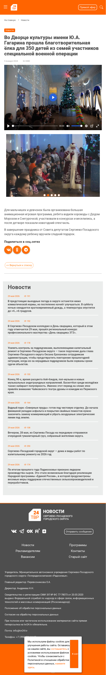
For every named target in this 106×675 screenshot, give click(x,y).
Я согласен (75, 654)
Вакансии (28, 557)
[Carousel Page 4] (55, 195)
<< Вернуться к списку (19, 265)
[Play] (8, 126)
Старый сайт (78, 557)
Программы (78, 545)
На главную (10, 20)
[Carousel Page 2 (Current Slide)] (48, 195)
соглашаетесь (59, 648)
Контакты (78, 551)
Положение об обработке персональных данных (33, 608)
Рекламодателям (28, 551)
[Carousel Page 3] (52, 195)
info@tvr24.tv (20, 630)
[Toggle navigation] (5, 6)
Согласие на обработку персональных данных (31, 614)
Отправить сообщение (79, 531)
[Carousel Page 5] (59, 195)
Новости (25, 20)
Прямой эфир (87, 7)
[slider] (35, 125)
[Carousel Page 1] (44, 195)
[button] (101, 7)
